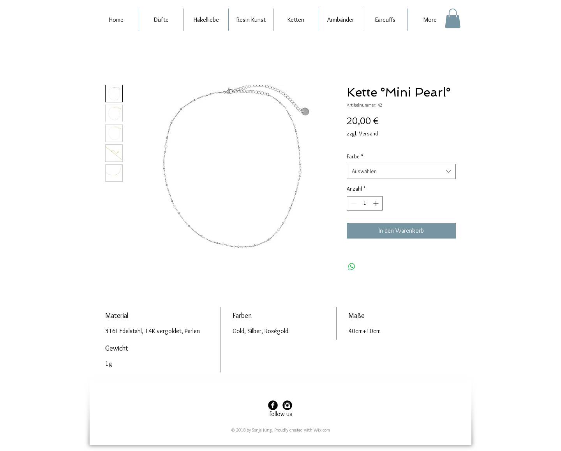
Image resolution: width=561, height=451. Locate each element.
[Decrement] (353, 203)
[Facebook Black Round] (273, 405)
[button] (453, 18)
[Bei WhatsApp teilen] (351, 266)
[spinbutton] (365, 203)
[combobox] (401, 171)
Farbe (355, 156)
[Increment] (376, 203)
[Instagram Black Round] (287, 405)
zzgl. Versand (362, 133)
